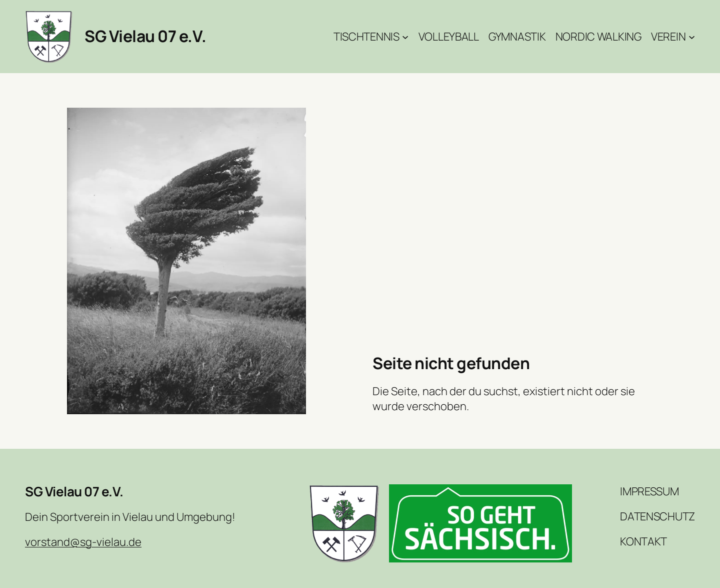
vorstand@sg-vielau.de (83, 541)
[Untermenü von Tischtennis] (405, 36)
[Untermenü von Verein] (691, 36)
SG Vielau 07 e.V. (145, 36)
